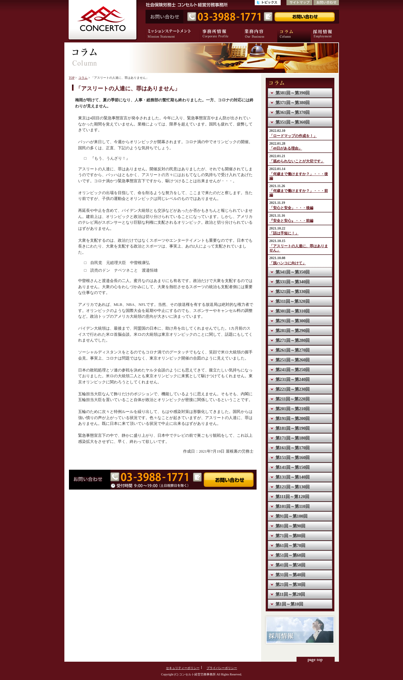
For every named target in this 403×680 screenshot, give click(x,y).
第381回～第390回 (292, 92)
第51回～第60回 (290, 555)
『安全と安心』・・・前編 (291, 221)
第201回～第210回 (292, 408)
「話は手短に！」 (284, 233)
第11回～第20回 (290, 594)
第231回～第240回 (292, 379)
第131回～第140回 (292, 477)
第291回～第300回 (292, 320)
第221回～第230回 (292, 389)
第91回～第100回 (291, 516)
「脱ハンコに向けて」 (287, 263)
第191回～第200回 (292, 418)
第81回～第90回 (290, 525)
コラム (83, 77)
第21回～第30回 (290, 584)
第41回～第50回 (290, 564)
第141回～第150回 (292, 467)
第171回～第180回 (292, 438)
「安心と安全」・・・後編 (291, 208)
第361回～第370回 (292, 112)
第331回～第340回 (292, 281)
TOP (71, 77)
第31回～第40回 (290, 574)
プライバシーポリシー (222, 668)
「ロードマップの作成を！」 (293, 136)
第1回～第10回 (289, 604)
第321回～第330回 (292, 291)
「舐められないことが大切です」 (296, 161)
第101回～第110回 (292, 506)
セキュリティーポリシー (183, 668)
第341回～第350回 (292, 271)
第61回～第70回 (290, 545)
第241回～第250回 (292, 369)
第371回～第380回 (292, 102)
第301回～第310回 (292, 311)
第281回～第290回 (292, 330)
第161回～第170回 (292, 447)
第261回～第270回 (292, 350)
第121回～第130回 (292, 486)
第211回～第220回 (292, 398)
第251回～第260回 (292, 359)
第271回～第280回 (292, 340)
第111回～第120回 (292, 496)
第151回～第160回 (292, 457)
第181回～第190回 (292, 428)
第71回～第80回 (290, 535)
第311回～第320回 (292, 301)
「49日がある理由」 (285, 148)
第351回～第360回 (292, 122)
